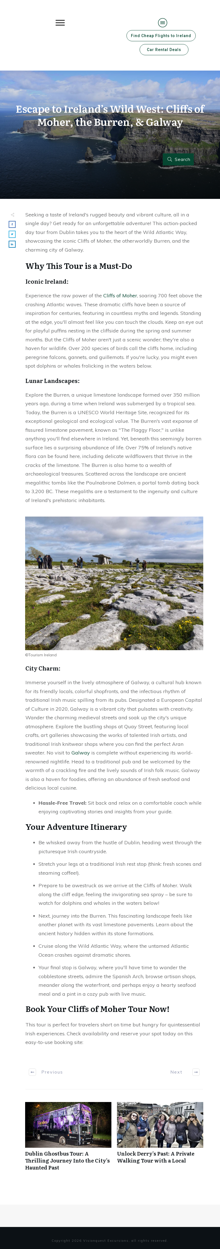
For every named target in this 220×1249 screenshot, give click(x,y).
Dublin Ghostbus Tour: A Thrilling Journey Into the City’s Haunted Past (68, 1139)
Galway (80, 752)
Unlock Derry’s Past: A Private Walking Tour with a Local (160, 1139)
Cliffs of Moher (120, 295)
